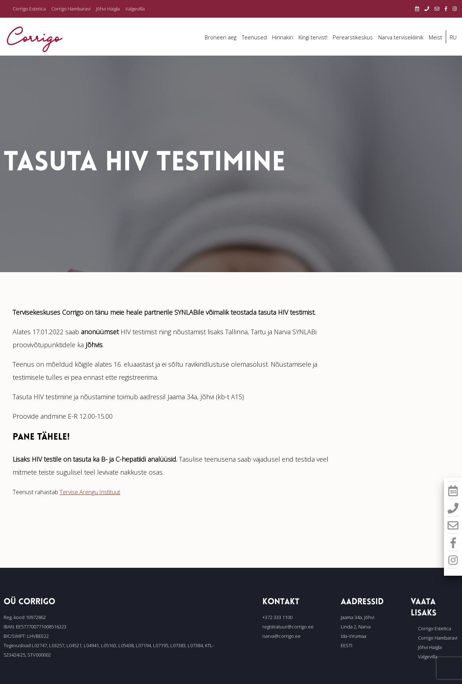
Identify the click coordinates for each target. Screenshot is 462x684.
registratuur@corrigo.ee (288, 626)
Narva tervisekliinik (400, 37)
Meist (435, 37)
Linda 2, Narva (356, 626)
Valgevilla (135, 8)
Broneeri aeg (220, 37)
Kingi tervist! (312, 37)
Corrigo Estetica (29, 8)
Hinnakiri (282, 37)
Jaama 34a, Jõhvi (357, 617)
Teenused (254, 37)
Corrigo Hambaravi (71, 8)
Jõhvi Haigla (108, 8)
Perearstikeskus (353, 37)
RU (453, 37)
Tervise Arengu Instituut (90, 492)
